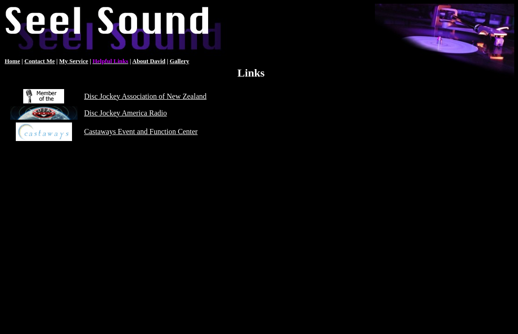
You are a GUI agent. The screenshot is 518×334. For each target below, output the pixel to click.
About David (148, 61)
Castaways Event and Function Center (140, 131)
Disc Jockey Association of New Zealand (145, 96)
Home (12, 61)
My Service (73, 61)
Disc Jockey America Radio (125, 113)
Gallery (179, 61)
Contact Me (40, 61)
